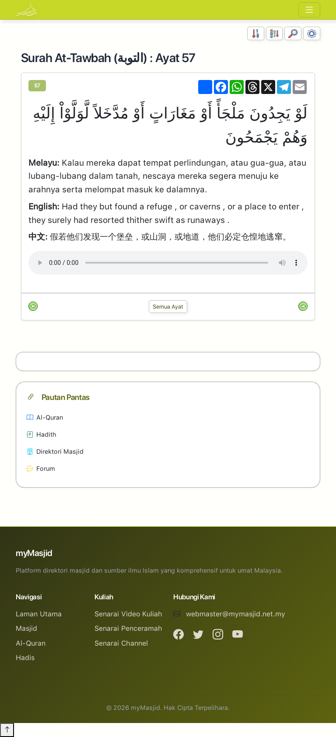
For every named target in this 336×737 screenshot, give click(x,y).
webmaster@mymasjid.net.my (235, 614)
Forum (41, 468)
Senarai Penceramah (128, 628)
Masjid (26, 628)
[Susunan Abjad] (274, 33)
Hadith (41, 434)
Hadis (25, 658)
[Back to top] (7, 730)
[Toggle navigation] (309, 9)
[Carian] (292, 33)
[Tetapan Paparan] (311, 33)
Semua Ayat (168, 306)
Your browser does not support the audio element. (168, 263)
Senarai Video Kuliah (128, 614)
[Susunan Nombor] (255, 33)
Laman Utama (39, 614)
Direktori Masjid (55, 451)
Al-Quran (45, 417)
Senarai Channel (121, 643)
